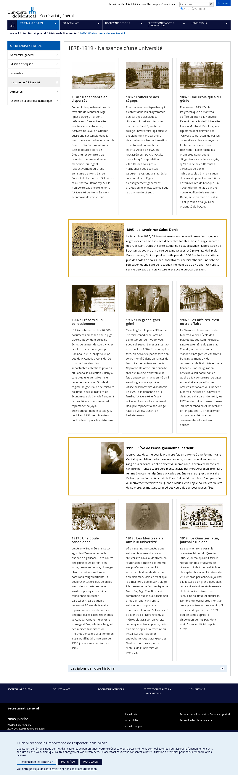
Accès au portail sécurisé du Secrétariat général (205, 714)
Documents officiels (111, 689)
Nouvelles (16, 73)
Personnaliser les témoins (36, 761)
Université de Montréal (21, 12)
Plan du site (131, 714)
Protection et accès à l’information (157, 691)
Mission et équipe (21, 64)
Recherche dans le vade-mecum (196, 720)
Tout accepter (91, 761)
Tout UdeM (198, 8)
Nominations (197, 689)
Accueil (14, 33)
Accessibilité (131, 720)
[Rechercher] (211, 4)
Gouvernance (61, 689)
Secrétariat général (57, 16)
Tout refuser (68, 761)
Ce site (185, 8)
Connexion (168, 4)
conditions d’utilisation (83, 769)
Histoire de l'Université (63, 33)
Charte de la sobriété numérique (31, 100)
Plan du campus (133, 726)
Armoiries (16, 91)
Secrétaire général (22, 55)
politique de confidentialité (45, 769)
